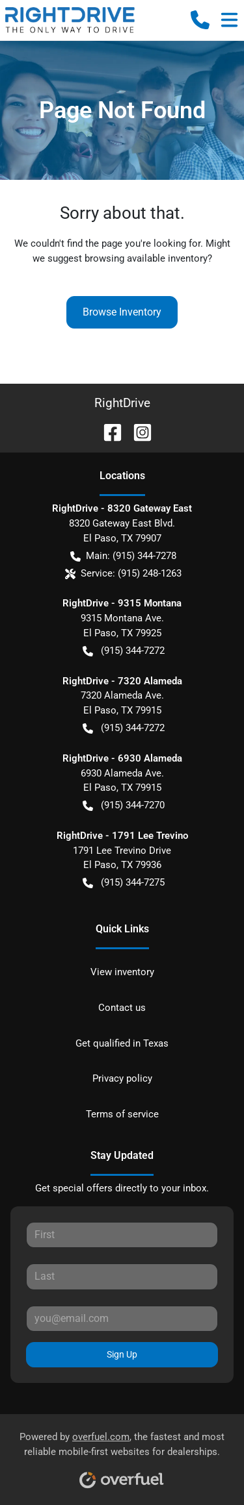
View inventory (122, 972)
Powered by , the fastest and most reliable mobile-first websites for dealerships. (122, 1455)
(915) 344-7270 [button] (124, 805)
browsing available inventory (146, 258)
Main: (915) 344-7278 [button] (123, 556)
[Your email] (122, 1319)
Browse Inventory (122, 312)
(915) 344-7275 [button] (124, 882)
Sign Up (122, 1354)
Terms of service (122, 1114)
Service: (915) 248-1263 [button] (123, 573)
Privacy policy (122, 1078)
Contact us (122, 1008)
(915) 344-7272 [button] (124, 650)
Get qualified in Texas (122, 1043)
